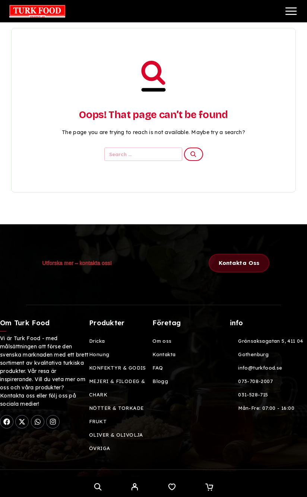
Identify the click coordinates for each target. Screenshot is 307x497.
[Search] (98, 487)
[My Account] (135, 488)
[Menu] (291, 11)
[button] (239, 263)
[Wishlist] (172, 488)
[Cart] (209, 488)
